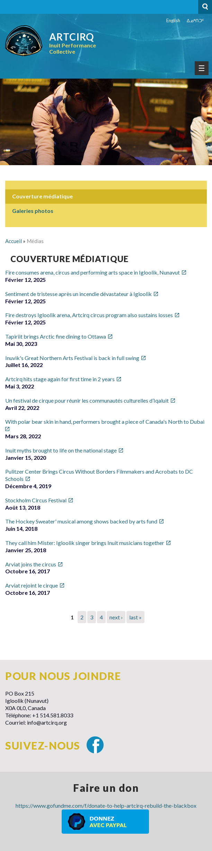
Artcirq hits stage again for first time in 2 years (60, 379)
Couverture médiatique (42, 196)
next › (116, 617)
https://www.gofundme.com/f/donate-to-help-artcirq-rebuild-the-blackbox (106, 805)
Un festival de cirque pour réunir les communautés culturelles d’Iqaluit (87, 400)
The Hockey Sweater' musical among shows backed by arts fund (81, 521)
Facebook (95, 744)
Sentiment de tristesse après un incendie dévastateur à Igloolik (78, 293)
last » (135, 617)
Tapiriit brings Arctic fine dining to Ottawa (55, 336)
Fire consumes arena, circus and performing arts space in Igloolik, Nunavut (92, 272)
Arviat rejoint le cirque (31, 585)
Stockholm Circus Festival (36, 500)
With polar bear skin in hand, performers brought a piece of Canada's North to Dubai (104, 421)
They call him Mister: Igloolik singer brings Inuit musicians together (84, 542)
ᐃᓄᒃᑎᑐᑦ (195, 20)
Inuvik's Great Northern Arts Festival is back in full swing (72, 358)
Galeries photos (32, 210)
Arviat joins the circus (30, 564)
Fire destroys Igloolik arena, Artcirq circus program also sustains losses (89, 315)
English (173, 20)
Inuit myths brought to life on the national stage (61, 450)
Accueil (13, 241)
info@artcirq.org (47, 722)
